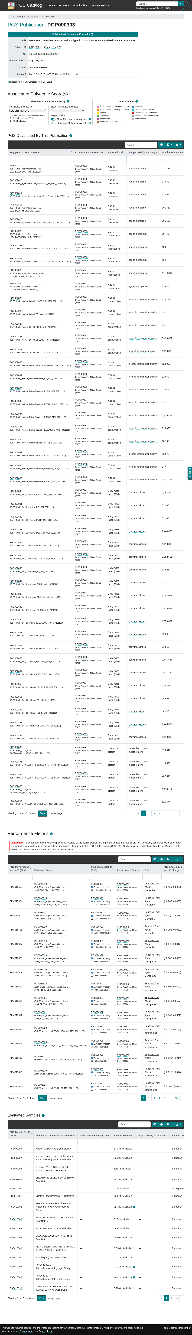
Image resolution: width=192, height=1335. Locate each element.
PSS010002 (16, 1206)
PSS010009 (16, 1277)
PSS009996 (97, 1026)
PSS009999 (16, 1179)
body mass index (137, 492)
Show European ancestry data (72, 119)
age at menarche (137, 168)
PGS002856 (16, 697)
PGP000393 (81, 166)
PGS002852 (16, 645)
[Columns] (169, 145)
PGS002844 (16, 542)
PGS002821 (16, 245)
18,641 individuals (123, 1277)
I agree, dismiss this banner (177, 1328)
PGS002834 (16, 414)
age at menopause (138, 234)
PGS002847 (16, 581)
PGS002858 (16, 722)
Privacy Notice (27, 1331)
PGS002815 (16, 165)
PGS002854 (16, 671)
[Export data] (178, 145)
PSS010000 (16, 1188)
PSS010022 (97, 955)
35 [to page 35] (176, 1098)
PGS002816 (16, 180)
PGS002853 (16, 658)
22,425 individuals (123, 1207)
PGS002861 (16, 761)
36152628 (34, 47)
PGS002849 (16, 607)
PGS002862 (16, 774)
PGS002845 (16, 555)
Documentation (99, 5)
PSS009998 (16, 1168)
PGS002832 (16, 388)
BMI (156, 8)
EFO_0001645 (164, 8)
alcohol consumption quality (143, 299)
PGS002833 (16, 401)
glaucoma (150, 8)
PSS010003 (16, 1219)
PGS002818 (16, 204)
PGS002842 (16, 516)
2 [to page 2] (149, 813)
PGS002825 (16, 298)
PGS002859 (16, 735)
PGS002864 (16, 801)
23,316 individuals (123, 1266)
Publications (32, 16)
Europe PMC (51, 47)
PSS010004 (16, 1228)
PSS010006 (16, 1248)
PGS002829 (16, 349)
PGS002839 (16, 478)
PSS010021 (97, 884)
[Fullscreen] (161, 145)
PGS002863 (16, 786)
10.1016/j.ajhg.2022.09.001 (43, 54)
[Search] (141, 145)
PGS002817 (16, 193)
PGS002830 (16, 362)
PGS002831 (16, 375)
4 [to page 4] (159, 813)
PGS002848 (16, 594)
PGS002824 (16, 283)
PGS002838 (16, 465)
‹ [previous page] (138, 813)
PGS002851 (16, 632)
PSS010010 (16, 1288)
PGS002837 (16, 452)
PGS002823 (16, 270)
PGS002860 (16, 747)
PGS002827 (16, 323)
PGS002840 (16, 491)
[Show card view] (154, 859)
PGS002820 (16, 231)
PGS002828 (16, 336)
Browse (63, 5)
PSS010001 (16, 1196)
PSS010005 (16, 1237)
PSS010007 (16, 1257)
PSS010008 (16, 1266)
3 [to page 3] (154, 813)
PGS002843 (16, 529)
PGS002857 (16, 709)
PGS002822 (16, 258)
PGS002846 (16, 568)
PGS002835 (16, 426)
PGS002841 (16, 504)
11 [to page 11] (176, 813)
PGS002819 (16, 219)
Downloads (79, 5)
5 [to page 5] (164, 813)
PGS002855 (16, 684)
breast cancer (141, 8)
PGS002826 (16, 311)
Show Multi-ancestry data (72, 123)
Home (52, 5)
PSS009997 (16, 1158)
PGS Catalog (16, 16)
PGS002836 (16, 439)
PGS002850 (16, 619)
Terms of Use (46, 1331)
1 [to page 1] (143, 813)
